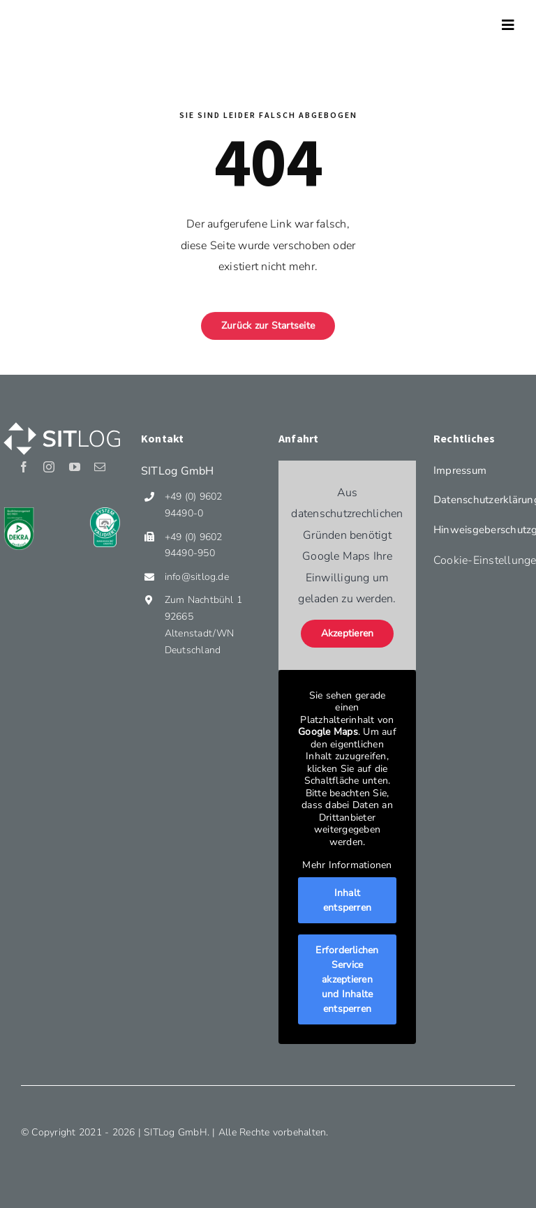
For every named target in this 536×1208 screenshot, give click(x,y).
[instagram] (48, 466)
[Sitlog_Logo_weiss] (61, 422)
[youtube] (74, 466)
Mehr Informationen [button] (347, 865)
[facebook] (23, 466)
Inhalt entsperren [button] (347, 900)
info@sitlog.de (197, 576)
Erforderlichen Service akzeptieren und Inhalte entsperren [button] (346, 979)
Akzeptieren (347, 633)
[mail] (99, 466)
